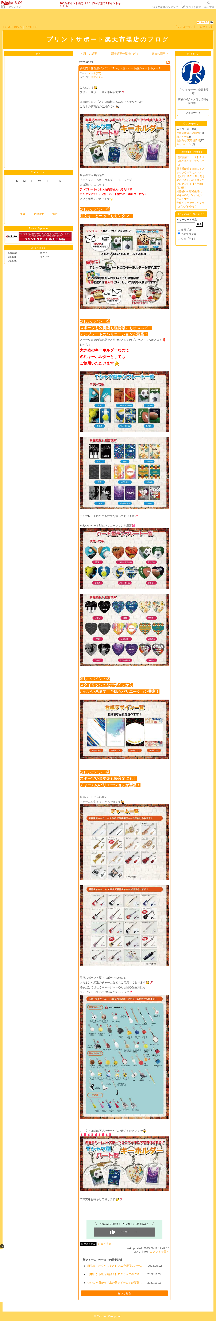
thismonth (39, 213)
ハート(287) (95, 73)
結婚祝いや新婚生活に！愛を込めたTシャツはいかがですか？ (190, 195)
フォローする (193, 112)
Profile (193, 53)
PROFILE (31, 27)
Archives (38, 247)
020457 (203, 22)
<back (23, 213)
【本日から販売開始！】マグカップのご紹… (114, 1274)
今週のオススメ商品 (188, 132)
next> (55, 213)
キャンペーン (184, 144)
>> (165, 7)
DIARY (18, 27)
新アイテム (97, 77)
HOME (7, 27)
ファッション (13, 6)
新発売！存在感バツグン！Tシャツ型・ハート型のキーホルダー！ (120, 68)
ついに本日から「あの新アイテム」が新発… (114, 1282)
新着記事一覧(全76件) (124, 53)
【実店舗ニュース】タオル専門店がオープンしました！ (190, 161)
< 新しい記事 (89, 53)
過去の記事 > (160, 53)
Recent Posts (191, 151)
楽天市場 (209, 7)
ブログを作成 (193, 7)
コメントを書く (159, 1251)
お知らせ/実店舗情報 (188, 140)
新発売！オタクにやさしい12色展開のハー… (115, 1265)
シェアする (104, 1243)
